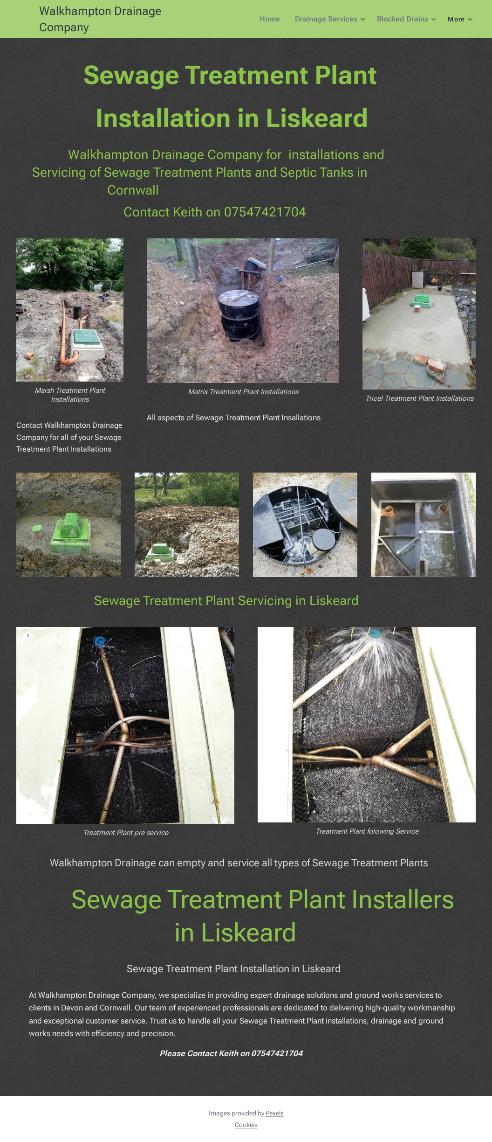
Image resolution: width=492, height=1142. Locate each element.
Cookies (246, 1124)
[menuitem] (276, 19)
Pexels (275, 1113)
